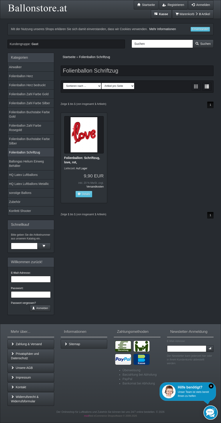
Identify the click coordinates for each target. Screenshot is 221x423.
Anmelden (40, 308)
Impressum (21, 377)
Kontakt (18, 387)
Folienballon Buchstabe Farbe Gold (29, 114)
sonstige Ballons (20, 193)
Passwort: (17, 288)
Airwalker (15, 67)
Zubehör (14, 202)
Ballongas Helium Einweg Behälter (26, 164)
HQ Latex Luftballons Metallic (29, 184)
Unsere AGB (22, 368)
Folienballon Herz (21, 76)
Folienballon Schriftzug (24, 152)
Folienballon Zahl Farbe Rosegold (25, 128)
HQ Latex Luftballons (23, 175)
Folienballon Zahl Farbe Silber (29, 103)
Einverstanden (200, 29)
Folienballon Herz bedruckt (27, 85)
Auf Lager (81, 168)
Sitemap (72, 344)
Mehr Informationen (162, 29)
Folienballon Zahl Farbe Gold (29, 94)
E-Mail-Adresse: (21, 272)
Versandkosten (95, 186)
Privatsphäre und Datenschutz (25, 356)
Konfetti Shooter (20, 211)
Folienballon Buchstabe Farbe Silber (29, 141)
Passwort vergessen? (23, 302)
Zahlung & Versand (26, 344)
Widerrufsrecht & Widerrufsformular (25, 399)
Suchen (203, 44)
